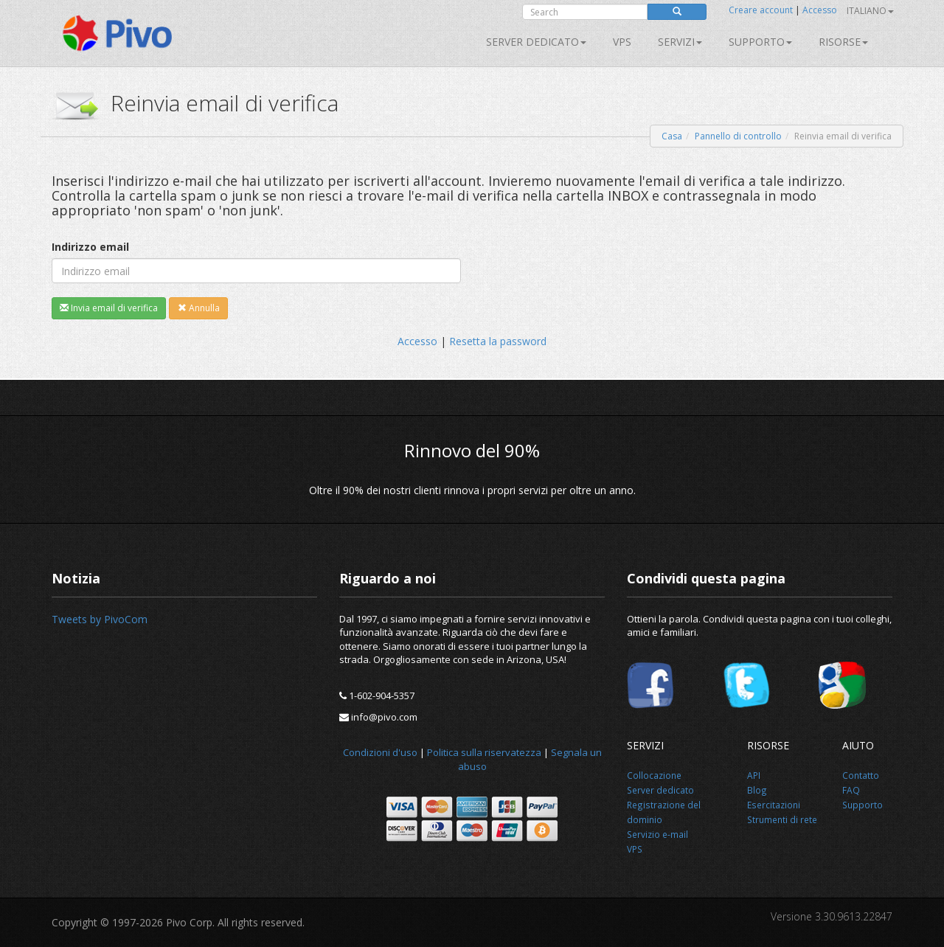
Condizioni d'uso (380, 752)
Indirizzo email (90, 247)
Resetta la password (497, 341)
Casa (672, 136)
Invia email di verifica (109, 308)
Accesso (819, 10)
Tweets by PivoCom (100, 619)
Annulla (199, 308)
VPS (622, 42)
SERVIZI (680, 42)
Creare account (761, 10)
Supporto (760, 42)
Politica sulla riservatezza (484, 752)
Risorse (843, 42)
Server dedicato (536, 42)
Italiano (870, 10)
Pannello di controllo (738, 136)
